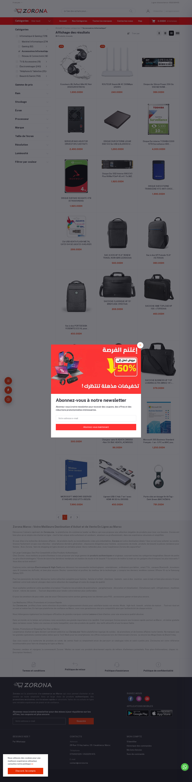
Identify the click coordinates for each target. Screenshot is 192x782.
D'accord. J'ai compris (25, 771)
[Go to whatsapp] (185, 767)
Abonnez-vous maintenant (96, 427)
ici (32, 764)
